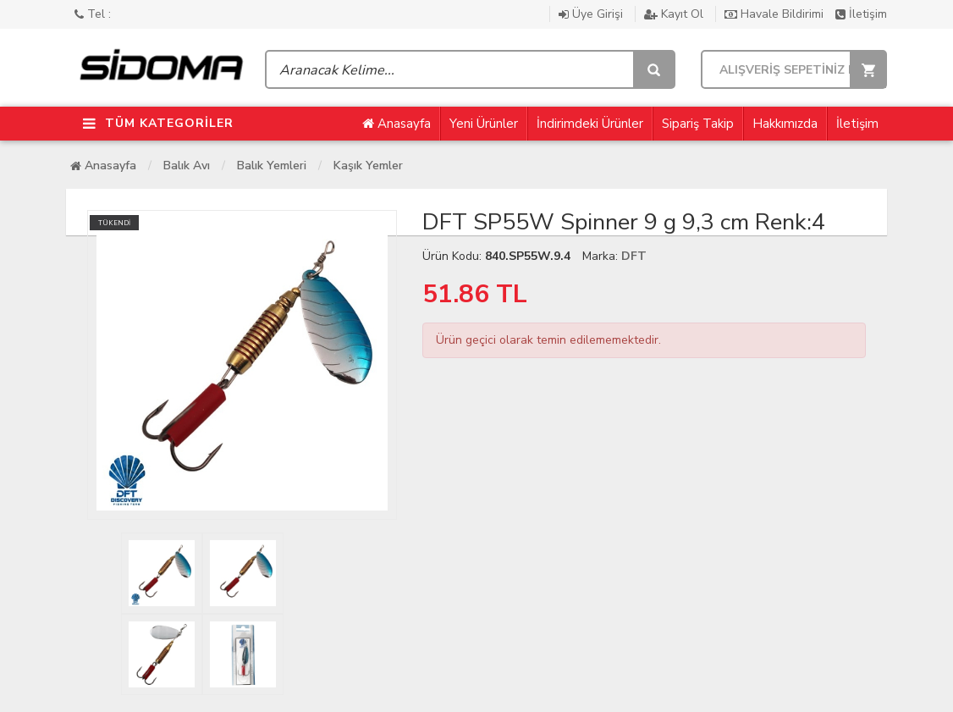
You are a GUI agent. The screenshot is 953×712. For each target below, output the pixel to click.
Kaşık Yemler (368, 165)
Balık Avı (186, 165)
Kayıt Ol (675, 14)
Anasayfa (396, 123)
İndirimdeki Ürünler (590, 123)
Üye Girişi (592, 14)
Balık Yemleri (271, 165)
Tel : (92, 14)
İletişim (861, 14)
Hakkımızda (785, 123)
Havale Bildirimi (775, 14)
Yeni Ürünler (483, 123)
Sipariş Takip (698, 123)
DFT (634, 256)
